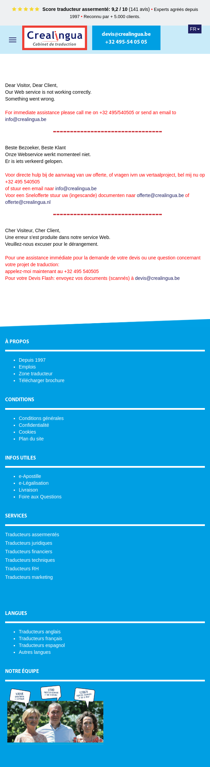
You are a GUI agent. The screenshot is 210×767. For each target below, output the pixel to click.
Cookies (27, 432)
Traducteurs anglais (39, 631)
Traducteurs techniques (30, 560)
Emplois (27, 367)
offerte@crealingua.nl (28, 202)
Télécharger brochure (42, 380)
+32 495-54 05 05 (126, 42)
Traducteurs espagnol (42, 645)
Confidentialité (34, 425)
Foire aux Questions (40, 496)
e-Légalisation (33, 483)
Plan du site (31, 438)
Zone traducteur (36, 373)
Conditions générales (41, 418)
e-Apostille (30, 476)
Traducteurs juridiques (28, 543)
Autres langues (35, 652)
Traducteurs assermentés (32, 534)
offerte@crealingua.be (160, 195)
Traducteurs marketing (29, 577)
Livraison (28, 490)
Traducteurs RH (22, 568)
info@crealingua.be (25, 119)
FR (195, 29)
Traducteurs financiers (28, 551)
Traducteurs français (40, 638)
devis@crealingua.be (126, 34)
